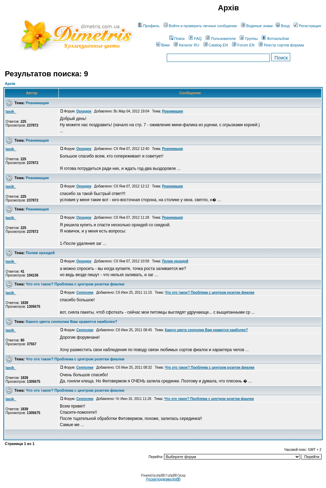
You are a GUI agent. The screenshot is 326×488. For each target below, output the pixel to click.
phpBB (160, 475)
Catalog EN (216, 45)
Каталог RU (186, 45)
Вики (163, 45)
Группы (249, 38)
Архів (10, 84)
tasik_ (11, 111)
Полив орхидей (40, 253)
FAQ (195, 38)
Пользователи (221, 38)
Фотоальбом (275, 38)
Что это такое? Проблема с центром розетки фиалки (75, 284)
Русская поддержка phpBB (163, 479)
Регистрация (307, 26)
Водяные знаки (257, 26)
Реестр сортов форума (281, 45)
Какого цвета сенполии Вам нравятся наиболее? (71, 321)
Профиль (149, 26)
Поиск (177, 38)
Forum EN (243, 45)
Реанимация (37, 103)
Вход (283, 26)
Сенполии (84, 292)
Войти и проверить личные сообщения (200, 26)
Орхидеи (83, 111)
